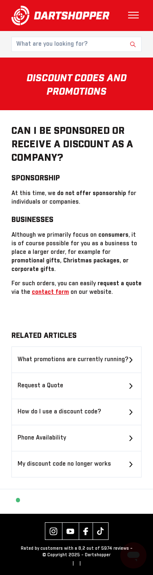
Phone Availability (42, 438)
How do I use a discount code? (59, 412)
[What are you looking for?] (76, 44)
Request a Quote (40, 386)
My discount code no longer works (64, 464)
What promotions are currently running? (73, 359)
